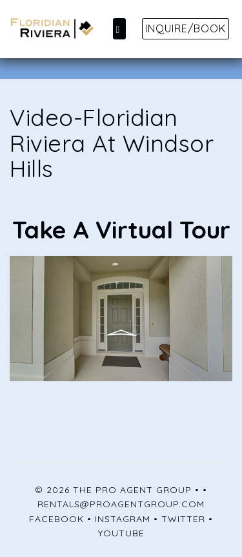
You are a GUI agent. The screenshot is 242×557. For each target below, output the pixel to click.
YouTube (121, 533)
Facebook (56, 519)
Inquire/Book (185, 28)
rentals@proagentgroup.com (121, 504)
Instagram (122, 519)
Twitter (183, 519)
